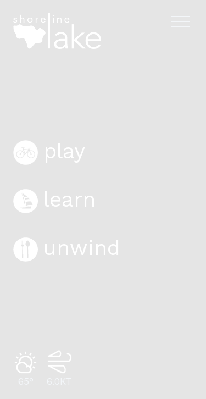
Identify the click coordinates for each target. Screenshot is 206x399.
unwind (66, 248)
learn (54, 199)
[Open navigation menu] (180, 21)
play (49, 151)
